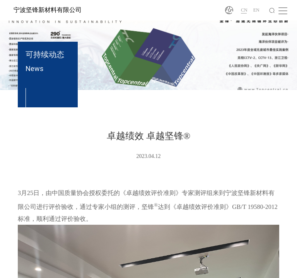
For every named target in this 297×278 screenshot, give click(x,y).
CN (244, 10)
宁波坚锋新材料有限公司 (48, 10)
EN (256, 10)
